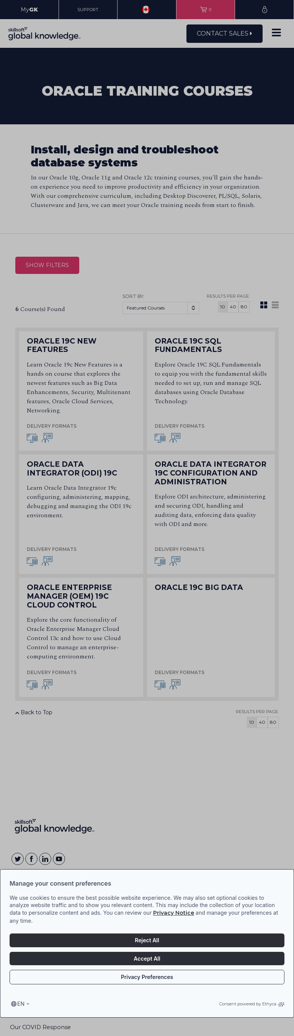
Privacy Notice (173, 912)
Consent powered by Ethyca (251, 1004)
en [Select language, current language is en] (21, 1003)
